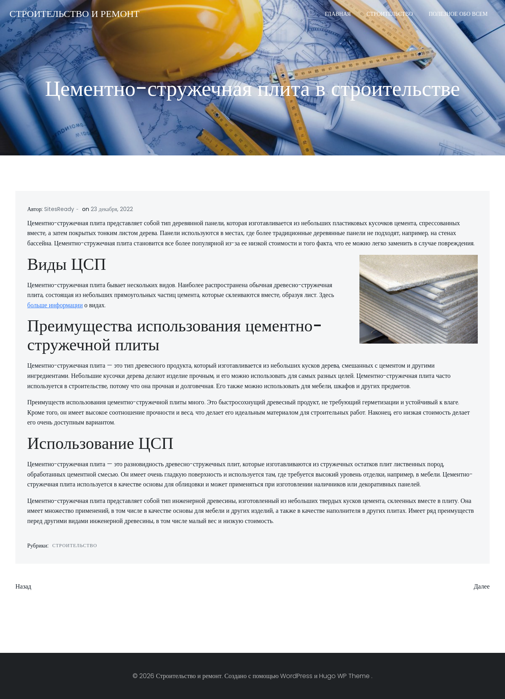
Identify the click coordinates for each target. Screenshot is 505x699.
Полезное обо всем (458, 14)
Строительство (390, 14)
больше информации (55, 305)
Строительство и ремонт (74, 13)
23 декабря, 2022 (112, 209)
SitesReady (59, 209)
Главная (338, 14)
